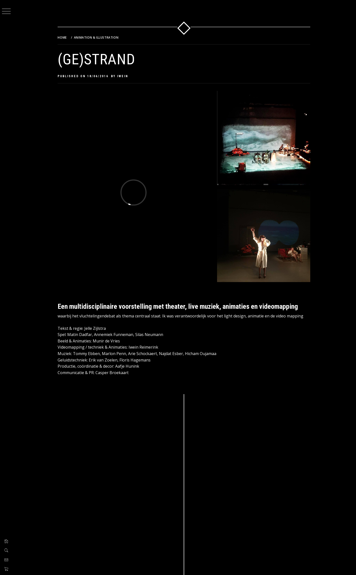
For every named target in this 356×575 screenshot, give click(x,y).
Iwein (123, 76)
